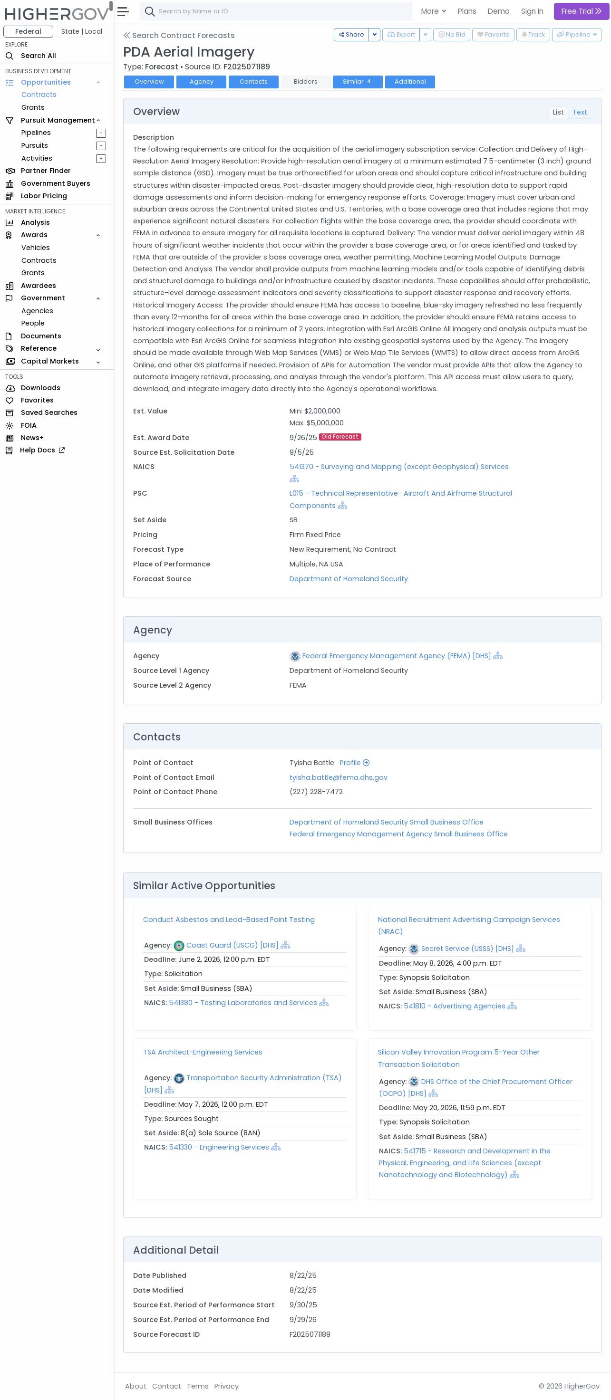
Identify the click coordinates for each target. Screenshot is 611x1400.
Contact (167, 1386)
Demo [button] (499, 11)
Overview (150, 81)
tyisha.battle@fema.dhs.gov (339, 777)
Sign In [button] (532, 11)
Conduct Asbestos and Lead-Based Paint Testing (229, 919)
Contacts (254, 81)
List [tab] (558, 112)
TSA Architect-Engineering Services (203, 1052)
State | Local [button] (82, 31)
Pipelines (36, 132)
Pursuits (35, 145)
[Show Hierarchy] (295, 478)
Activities (37, 158)
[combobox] (283, 11)
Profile (355, 762)
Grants (33, 107)
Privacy (227, 1386)
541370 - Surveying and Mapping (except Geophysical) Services (399, 466)
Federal (29, 31)
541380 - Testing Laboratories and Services (243, 1002)
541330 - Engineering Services (219, 1147)
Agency (202, 81)
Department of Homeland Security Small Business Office (387, 822)
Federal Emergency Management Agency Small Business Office (399, 834)
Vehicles (36, 247)
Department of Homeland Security (349, 579)
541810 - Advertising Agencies (455, 1006)
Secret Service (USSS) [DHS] (468, 948)
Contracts (39, 94)
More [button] (431, 11)
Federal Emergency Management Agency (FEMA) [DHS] (397, 656)
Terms (198, 1386)
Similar (358, 81)
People (33, 323)
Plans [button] (467, 11)
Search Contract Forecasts (179, 35)
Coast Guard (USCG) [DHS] (233, 945)
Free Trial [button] (582, 11)
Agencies (38, 311)
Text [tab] (579, 112)
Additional (411, 81)
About (136, 1386)
